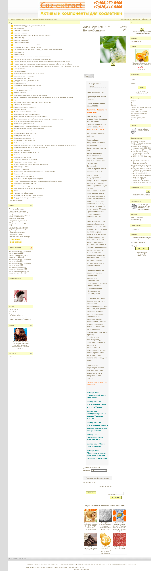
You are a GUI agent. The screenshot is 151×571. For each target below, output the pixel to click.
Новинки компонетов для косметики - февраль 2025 (18, 268)
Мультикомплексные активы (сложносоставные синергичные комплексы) (38, 119)
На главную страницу (16, 19)
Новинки (12, 325)
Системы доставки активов (23, 157)
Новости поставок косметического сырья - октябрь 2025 (20, 260)
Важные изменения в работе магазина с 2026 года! (18, 256)
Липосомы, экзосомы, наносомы (24, 107)
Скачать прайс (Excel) (138, 118)
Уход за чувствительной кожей (24, 176)
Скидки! (133, 101)
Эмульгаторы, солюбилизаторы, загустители (29, 188)
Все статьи (12, 311)
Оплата (133, 105)
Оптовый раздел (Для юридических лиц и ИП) (29, 26)
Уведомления (136, 201)
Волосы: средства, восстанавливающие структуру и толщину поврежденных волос (42, 61)
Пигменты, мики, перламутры (23, 138)
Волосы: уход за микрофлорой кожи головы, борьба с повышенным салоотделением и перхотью (46, 66)
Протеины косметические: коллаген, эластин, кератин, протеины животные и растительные (45, 145)
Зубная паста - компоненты (23, 90)
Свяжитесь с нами (137, 120)
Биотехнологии (19, 52)
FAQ (10, 356)
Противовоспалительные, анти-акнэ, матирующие (30, 147)
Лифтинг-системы (20, 109)
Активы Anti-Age (19, 38)
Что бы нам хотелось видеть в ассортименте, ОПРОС (19, 215)
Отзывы (134, 125)
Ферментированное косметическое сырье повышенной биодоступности (38, 181)
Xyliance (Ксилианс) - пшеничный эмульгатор (17, 231)
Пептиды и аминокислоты (22, 135)
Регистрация (142, 91)
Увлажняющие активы (21, 167)
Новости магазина (137, 217)
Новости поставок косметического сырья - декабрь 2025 (20, 252)
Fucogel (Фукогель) (139, 141)
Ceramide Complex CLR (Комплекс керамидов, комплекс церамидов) (141, 161)
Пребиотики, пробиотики (22, 143)
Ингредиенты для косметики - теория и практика (19, 314)
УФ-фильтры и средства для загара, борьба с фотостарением (35, 171)
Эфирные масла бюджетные (23, 193)
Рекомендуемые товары (139, 113)
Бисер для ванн (19, 54)
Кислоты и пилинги (20, 92)
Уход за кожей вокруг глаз (22, 174)
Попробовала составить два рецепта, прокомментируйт (18, 228)
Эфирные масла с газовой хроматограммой (28, 195)
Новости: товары (136, 220)
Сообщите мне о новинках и (144, 207)
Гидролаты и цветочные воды (24, 76)
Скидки (133, 46)
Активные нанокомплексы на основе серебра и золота (32, 35)
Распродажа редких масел (18, 221)
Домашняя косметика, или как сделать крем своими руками (19, 318)
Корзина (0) (136, 19)
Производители (136, 225)
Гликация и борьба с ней (22, 78)
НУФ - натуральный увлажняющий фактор (28, 121)
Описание (89, 76)
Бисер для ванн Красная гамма (119, 547)
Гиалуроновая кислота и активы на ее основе (29, 73)
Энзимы (16, 190)
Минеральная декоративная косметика (27, 114)
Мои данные (125, 19)
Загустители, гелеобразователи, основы (27, 85)
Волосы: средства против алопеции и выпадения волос (32, 59)
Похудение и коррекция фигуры (24, 140)
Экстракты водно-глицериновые (24, 186)
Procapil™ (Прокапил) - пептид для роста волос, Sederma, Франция (141, 153)
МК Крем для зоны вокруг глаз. (19, 223)
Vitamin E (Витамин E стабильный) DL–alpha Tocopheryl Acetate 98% (141, 178)
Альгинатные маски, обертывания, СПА (27, 45)
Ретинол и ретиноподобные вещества (26, 152)
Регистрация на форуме (139, 111)
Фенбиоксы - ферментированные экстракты (28, 178)
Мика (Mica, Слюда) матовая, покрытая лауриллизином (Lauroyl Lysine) (105, 526)
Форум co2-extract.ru (17, 209)
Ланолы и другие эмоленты (23, 104)
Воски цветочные (19, 69)
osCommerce (85, 569)
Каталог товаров (32, 19)
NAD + (11, 225)
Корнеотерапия (19, 100)
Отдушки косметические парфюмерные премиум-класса (33, 126)
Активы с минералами (21, 42)
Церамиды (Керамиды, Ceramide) (25, 183)
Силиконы (17, 155)
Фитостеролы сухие (15, 234)
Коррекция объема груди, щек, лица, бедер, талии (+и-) (32, 102)
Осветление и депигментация (24, 124)
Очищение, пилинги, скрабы (23, 131)
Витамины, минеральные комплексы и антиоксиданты (32, 57)
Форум (11, 205)
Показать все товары (16, 200)
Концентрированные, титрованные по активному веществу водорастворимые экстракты (43, 97)
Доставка (134, 103)
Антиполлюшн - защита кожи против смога (28, 47)
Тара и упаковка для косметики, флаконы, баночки (31, 164)
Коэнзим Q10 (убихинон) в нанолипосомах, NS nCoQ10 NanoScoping (105, 550)
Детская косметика (20, 83)
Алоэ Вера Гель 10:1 (105, 486)
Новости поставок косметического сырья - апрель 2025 (20, 264)
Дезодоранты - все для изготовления (26, 81)
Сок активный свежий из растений (25, 159)
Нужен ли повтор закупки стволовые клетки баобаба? (18, 212)
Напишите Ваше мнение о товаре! (143, 129)
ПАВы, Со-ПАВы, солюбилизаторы (25, 133)
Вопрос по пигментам (16, 218)
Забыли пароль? (142, 93)
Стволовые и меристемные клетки (25, 162)
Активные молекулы (20, 33)
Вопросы (12, 353)
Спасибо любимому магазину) (19, 237)
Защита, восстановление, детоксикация (27, 88)
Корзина (134, 38)
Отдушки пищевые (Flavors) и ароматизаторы (29, 128)
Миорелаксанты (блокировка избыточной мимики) (30, 116)
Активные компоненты (47, 19)
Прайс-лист (135, 115)
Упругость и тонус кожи (21, 169)
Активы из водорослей (21, 40)
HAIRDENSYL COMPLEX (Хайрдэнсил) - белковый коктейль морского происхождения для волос (20, 344)
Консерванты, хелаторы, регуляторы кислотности (30, 95)
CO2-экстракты (19, 28)
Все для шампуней (20, 71)
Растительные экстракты (22, 150)
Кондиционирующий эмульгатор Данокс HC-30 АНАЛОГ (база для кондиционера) (91, 526)
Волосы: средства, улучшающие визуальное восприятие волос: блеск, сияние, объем (43, 64)
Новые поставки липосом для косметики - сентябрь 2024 (19, 272)
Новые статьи (13, 309)
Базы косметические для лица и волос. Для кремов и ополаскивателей (38, 49)
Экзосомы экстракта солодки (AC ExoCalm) (90, 548)
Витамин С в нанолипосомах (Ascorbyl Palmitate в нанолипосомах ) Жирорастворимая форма (119, 527)
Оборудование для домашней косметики (27, 198)
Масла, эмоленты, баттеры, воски (25, 112)
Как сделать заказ (137, 109)
